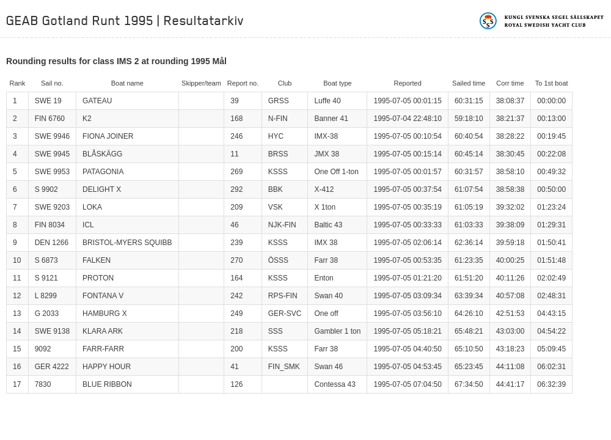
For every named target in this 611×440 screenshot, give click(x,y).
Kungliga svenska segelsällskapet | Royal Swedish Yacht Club (542, 20)
